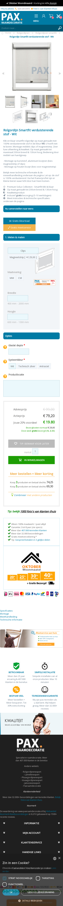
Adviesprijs (20, 409)
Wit (12, 366)
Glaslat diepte (16, 345)
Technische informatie (11, 619)
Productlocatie (16, 374)
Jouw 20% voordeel (25, 422)
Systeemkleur (15, 359)
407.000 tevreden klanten (34, 530)
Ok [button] (11, 892)
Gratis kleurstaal (19, 220)
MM (12, 278)
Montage (4, 613)
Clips (23, 250)
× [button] (59, 858)
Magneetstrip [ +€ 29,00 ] (23, 257)
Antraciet (44, 366)
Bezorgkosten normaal (40, 427)
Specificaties (6, 610)
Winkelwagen (51, 16)
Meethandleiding (8, 616)
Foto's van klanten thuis (45, 8)
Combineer (20, 495)
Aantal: (28, 452)
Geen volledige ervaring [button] (40, 892)
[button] (31, 900)
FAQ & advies (7, 8)
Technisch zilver (26, 366)
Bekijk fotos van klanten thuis (41, 798)
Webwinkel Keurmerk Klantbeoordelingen (28, 813)
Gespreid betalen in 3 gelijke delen (32, 539)
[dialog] (31, 880)
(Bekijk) (53, 3)
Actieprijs (19, 416)
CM (20, 278)
